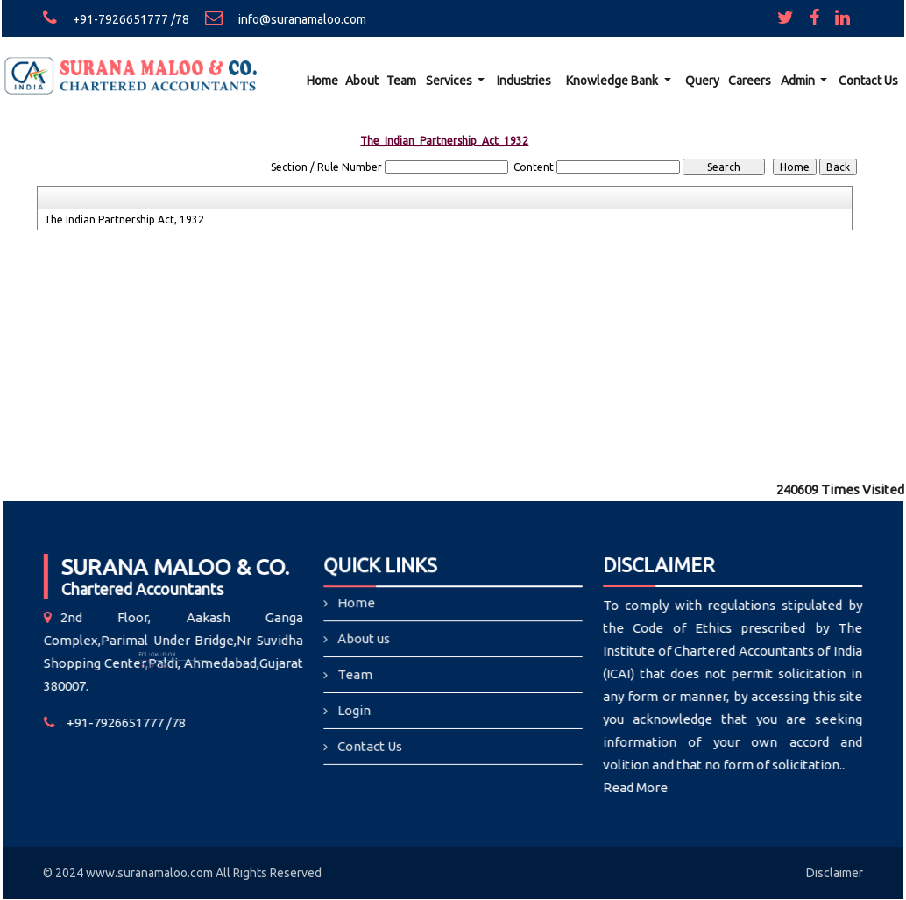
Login (355, 710)
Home (322, 81)
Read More (629, 787)
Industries (524, 81)
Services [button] (450, 81)
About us (365, 639)
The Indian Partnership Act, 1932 (124, 219)
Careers (749, 81)
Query (702, 81)
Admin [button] (799, 81)
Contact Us (868, 81)
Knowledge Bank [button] (613, 81)
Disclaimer (834, 873)
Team (401, 81)
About (362, 81)
